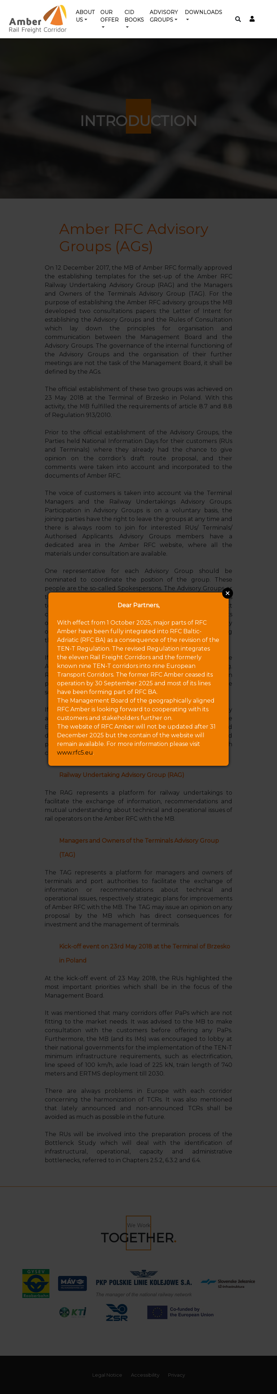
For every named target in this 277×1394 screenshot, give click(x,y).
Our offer (109, 16)
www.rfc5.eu (75, 752)
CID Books (134, 16)
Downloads (203, 12)
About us (85, 16)
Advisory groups (164, 16)
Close (227, 593)
